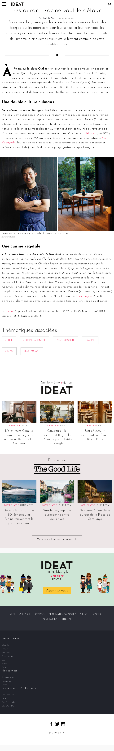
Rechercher (109, 4)
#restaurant (32, 351)
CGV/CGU (40, 614)
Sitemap (66, 619)
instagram (63, 724)
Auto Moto (27, 505)
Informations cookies (62, 614)
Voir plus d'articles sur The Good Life (57, 539)
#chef (9, 340)
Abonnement (51, 619)
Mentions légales (20, 614)
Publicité (84, 614)
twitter (57, 724)
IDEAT (4, 698)
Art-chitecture (7, 656)
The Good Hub (8, 702)
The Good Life (8, 695)
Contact (99, 614)
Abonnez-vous (57, 591)
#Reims (9, 351)
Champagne (84, 296)
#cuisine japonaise (34, 340)
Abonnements (8, 677)
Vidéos (4, 664)
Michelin (91, 133)
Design (5, 649)
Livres (4, 685)
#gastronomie (66, 340)
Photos (4, 667)
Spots (25, 426)
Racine (9, 311)
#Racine (90, 340)
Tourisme (5, 652)
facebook (51, 724)
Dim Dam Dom (9, 706)
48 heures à (65, 505)
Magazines (6, 681)
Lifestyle (5, 645)
